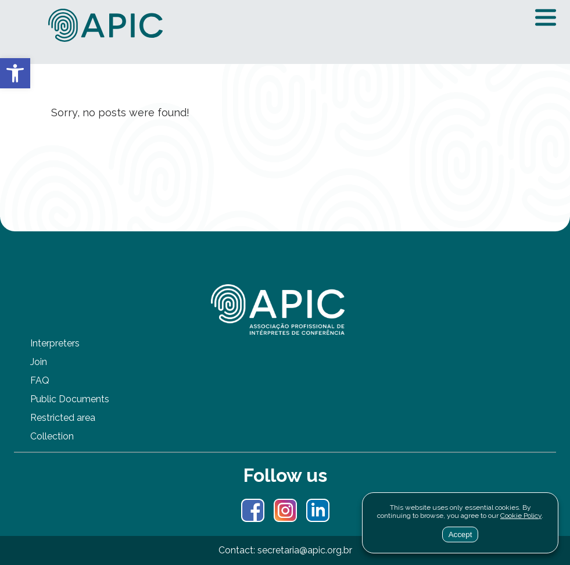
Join (38, 361)
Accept (460, 534)
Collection (52, 436)
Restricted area (62, 417)
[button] (15, 73)
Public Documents (69, 399)
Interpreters (55, 343)
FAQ (39, 380)
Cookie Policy (521, 516)
